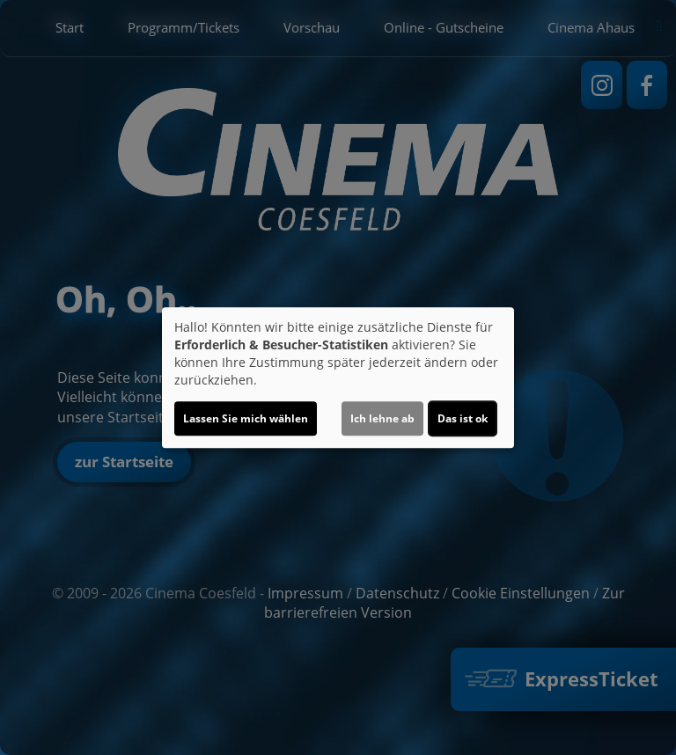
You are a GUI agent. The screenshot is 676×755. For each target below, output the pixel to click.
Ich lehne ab (382, 418)
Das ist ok (462, 418)
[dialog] (338, 377)
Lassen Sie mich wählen (245, 418)
